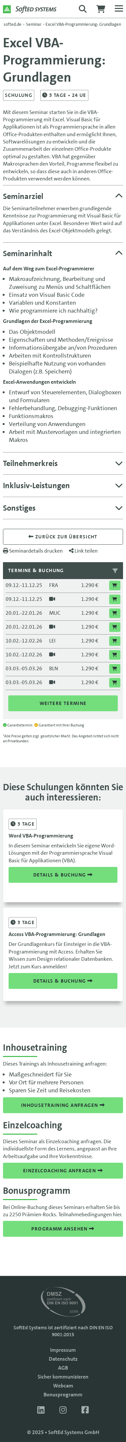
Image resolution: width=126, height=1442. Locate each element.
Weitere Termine (63, 703)
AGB (63, 1367)
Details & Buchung (63, 875)
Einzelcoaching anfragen (63, 1170)
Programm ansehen (62, 1229)
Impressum (63, 1349)
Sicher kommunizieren (63, 1376)
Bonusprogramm (63, 1394)
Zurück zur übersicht (63, 536)
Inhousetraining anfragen (63, 1105)
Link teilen (83, 550)
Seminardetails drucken (33, 550)
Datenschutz (63, 1358)
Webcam (63, 1385)
